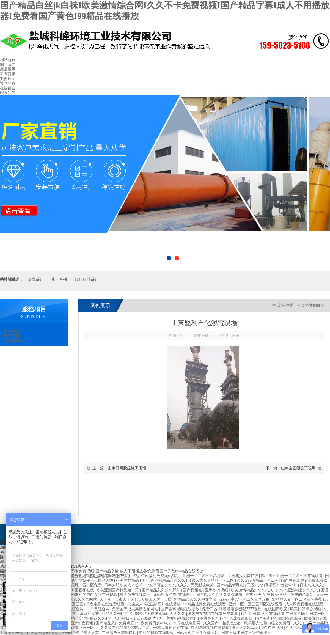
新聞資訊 (7, 74)
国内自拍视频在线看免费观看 (213, 614)
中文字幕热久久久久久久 (167, 585)
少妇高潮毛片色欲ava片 (277, 585)
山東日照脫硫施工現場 (127, 468)
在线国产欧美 (276, 609)
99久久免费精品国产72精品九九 (124, 628)
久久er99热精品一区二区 (258, 580)
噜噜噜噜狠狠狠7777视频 (241, 609)
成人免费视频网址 (136, 595)
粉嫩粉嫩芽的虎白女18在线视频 (90, 595)
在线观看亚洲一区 (79, 628)
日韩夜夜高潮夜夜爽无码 (198, 633)
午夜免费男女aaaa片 (154, 623)
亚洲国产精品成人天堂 (80, 633)
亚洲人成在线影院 (238, 618)
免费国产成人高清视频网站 (135, 609)
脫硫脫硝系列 (86, 279)
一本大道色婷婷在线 (171, 628)
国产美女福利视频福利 (178, 618)
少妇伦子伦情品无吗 (96, 580)
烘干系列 (59, 279)
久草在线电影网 (188, 623)
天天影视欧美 (203, 585)
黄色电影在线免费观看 (106, 604)
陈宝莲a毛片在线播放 (163, 604)
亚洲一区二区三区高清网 (204, 576)
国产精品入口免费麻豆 (115, 623)
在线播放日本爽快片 (120, 633)
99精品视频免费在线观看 (205, 604)
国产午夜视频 (82, 623)
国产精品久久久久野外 (161, 590)
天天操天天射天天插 (155, 599)
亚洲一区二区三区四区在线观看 (256, 604)
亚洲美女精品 (128, 580)
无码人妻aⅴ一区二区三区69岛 (244, 599)
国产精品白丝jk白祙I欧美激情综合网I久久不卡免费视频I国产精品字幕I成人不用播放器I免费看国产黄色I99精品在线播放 (101, 571)
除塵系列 (35, 279)
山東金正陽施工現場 (298, 468)
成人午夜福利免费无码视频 (157, 576)
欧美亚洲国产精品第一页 (118, 590)
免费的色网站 (302, 595)
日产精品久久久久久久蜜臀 (220, 595)
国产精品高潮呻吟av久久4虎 (87, 618)
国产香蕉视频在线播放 (180, 609)
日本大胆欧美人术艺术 (124, 585)
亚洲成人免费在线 (243, 576)
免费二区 (210, 609)
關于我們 (7, 64)
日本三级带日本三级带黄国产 (247, 633)
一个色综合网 (98, 609)
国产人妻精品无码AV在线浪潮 (258, 628)
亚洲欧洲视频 (217, 590)
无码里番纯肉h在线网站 (174, 595)
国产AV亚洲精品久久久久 (164, 580)
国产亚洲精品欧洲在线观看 (278, 618)
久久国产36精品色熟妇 (223, 623)
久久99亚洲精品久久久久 (297, 590)
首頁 (301, 305)
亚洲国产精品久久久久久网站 (72, 599)
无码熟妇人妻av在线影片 (135, 618)
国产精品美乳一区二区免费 (79, 585)
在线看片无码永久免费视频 (108, 576)
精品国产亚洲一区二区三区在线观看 (292, 576)
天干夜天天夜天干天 (117, 599)
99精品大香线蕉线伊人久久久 (160, 614)
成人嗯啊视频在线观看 (210, 628)
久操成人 (135, 604)
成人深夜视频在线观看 (305, 604)
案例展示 (7, 79)
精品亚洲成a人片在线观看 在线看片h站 (274, 614)
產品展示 (7, 69)
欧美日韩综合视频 (306, 609)
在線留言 (7, 88)
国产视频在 (193, 590)
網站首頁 (7, 60)
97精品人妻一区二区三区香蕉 (297, 599)
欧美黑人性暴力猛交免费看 (268, 623)
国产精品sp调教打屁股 (235, 585)
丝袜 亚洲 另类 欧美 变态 (267, 595)
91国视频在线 (83, 590)
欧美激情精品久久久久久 (252, 590)
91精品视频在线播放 (157, 633)
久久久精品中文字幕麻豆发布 (74, 614)
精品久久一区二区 (118, 614)
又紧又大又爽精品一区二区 (211, 580)
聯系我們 (7, 93)
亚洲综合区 (210, 618)
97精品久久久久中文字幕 (196, 599)
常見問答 (7, 83)
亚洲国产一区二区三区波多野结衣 (29, 633)
